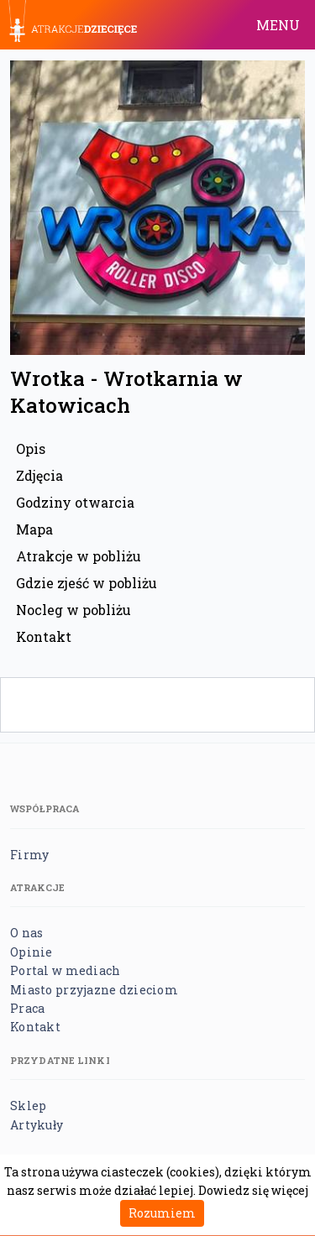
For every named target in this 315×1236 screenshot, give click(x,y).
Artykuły (36, 1125)
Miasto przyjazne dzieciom (94, 990)
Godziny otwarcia (75, 502)
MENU (278, 25)
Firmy (29, 855)
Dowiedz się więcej (253, 1190)
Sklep (28, 1105)
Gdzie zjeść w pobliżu (86, 583)
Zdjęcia (39, 475)
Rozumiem (162, 1213)
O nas (26, 933)
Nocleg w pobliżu (73, 609)
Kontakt (43, 636)
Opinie (31, 952)
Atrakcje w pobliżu (78, 556)
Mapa (34, 529)
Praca (27, 1008)
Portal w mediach (65, 970)
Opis (30, 448)
